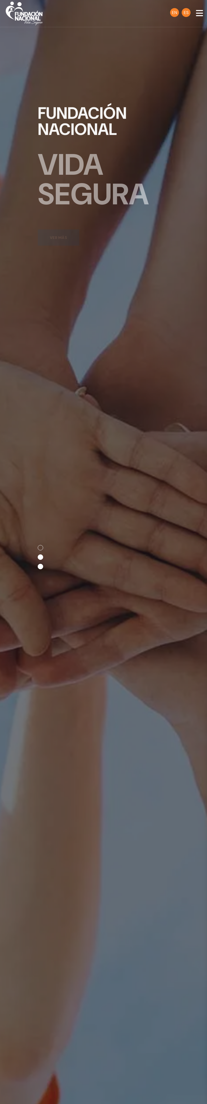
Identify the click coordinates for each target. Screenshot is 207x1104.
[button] (40, 547)
